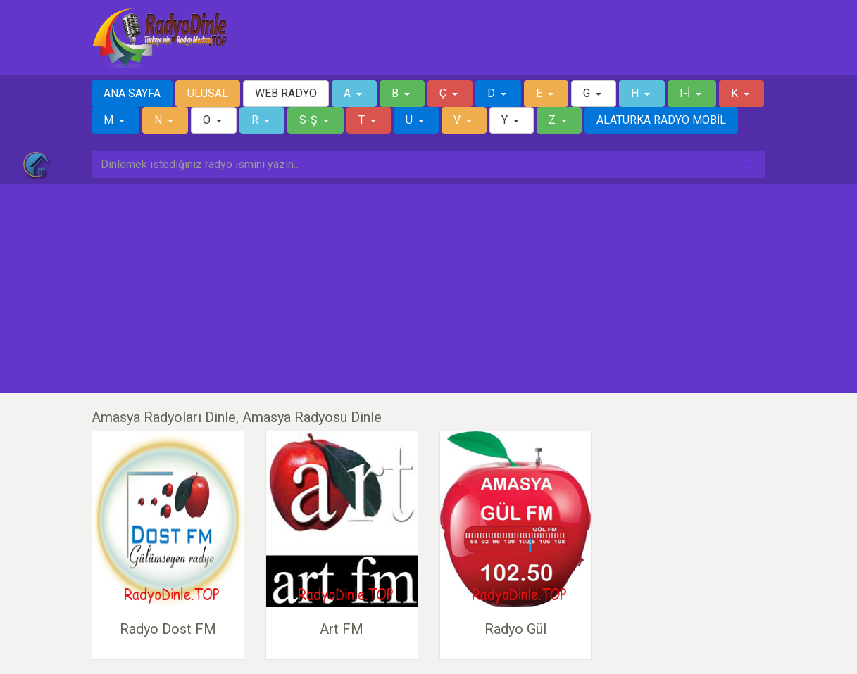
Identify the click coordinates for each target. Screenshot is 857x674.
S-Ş (309, 120)
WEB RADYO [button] (286, 93)
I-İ (686, 93)
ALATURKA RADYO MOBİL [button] (661, 120)
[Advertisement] (429, 288)
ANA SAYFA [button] (132, 93)
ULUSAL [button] (207, 93)
